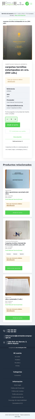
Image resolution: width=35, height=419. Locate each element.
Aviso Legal (17, 385)
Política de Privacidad (17, 388)
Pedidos (17, 359)
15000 (22, 254)
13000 (15, 254)
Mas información (20, 15)
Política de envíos (17, 394)
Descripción (17, 137)
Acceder (17, 356)
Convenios (17, 375)
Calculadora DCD (17, 403)
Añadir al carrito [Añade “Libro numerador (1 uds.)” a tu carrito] (17, 318)
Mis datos (17, 362)
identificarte (11, 81)
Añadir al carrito (12, 125)
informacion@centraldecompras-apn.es (18, 337)
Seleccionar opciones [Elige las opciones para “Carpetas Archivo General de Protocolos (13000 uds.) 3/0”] (13, 268)
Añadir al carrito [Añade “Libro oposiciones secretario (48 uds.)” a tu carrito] (17, 212)
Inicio (10, 19)
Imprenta (21, 19)
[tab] (17, 137)
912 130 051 (11, 332)
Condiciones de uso (17, 397)
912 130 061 (11, 330)
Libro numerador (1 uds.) (13, 299)
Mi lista (17, 365)
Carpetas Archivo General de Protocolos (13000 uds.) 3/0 (15, 244)
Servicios (15, 19)
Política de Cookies (17, 391)
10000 (8, 254)
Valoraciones (18, 141)
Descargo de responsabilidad (17, 400)
